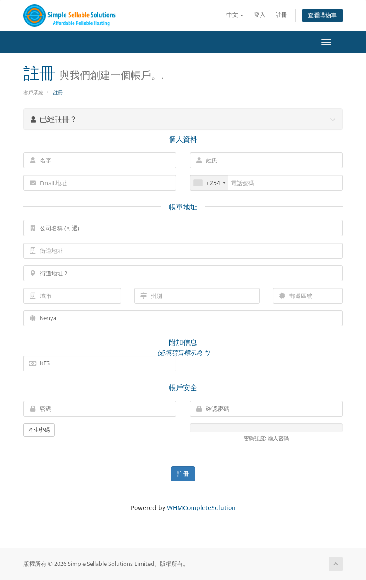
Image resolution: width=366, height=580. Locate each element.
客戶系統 (33, 92)
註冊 (281, 15)
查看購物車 (322, 15)
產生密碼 (39, 429)
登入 (259, 15)
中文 (235, 15)
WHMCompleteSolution (201, 507)
